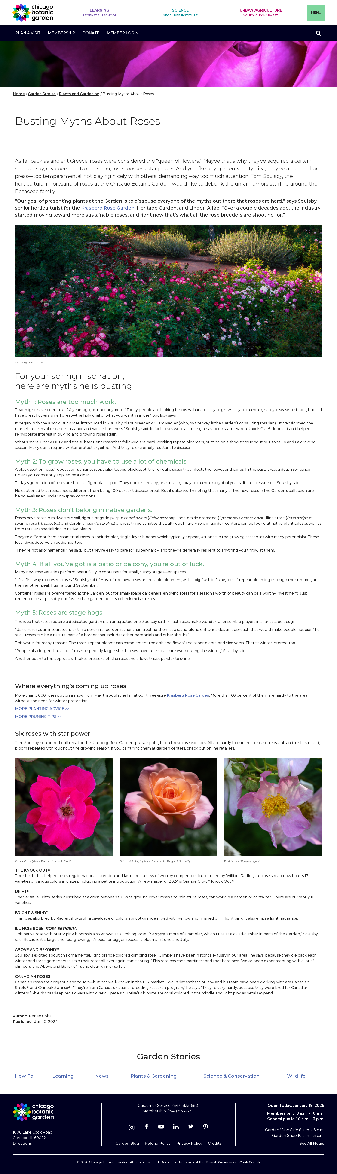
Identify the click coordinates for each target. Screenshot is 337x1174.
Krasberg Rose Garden (108, 208)
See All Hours (312, 1143)
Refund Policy (158, 1143)
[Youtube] (161, 1128)
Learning (99, 13)
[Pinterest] (205, 1128)
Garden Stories (42, 94)
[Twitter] (191, 1128)
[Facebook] (147, 1128)
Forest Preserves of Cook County (233, 1162)
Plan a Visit (27, 33)
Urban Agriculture (261, 13)
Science (180, 13)
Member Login (122, 33)
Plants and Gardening (79, 94)
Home (19, 94)
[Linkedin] (176, 1128)
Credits (215, 1143)
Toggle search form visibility (318, 33)
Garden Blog (127, 1143)
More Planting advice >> (42, 709)
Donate (91, 33)
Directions (22, 1143)
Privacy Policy (189, 1143)
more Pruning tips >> (38, 716)
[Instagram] (132, 1128)
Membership (61, 33)
